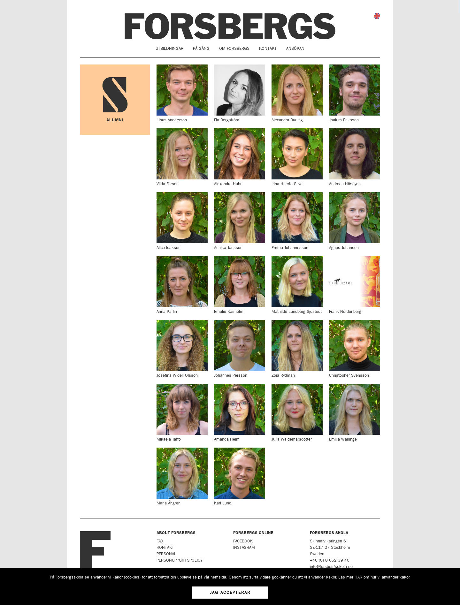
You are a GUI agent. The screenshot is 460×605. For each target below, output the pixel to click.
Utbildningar (169, 48)
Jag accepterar (230, 592)
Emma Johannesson (297, 221)
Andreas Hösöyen (354, 157)
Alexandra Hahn (239, 157)
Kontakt (268, 48)
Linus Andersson (182, 93)
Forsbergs (230, 26)
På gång (201, 48)
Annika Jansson (239, 221)
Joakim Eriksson (354, 93)
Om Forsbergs (234, 48)
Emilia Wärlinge (354, 412)
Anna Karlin (182, 285)
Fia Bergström (239, 93)
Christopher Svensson (354, 348)
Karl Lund (239, 476)
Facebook (243, 541)
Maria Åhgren (182, 476)
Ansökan (295, 48)
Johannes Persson (239, 348)
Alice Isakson (182, 221)
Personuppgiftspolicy (180, 560)
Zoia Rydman (297, 348)
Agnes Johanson (354, 221)
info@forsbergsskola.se (331, 566)
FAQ (160, 541)
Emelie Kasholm (239, 285)
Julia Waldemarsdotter (297, 412)
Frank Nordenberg (354, 285)
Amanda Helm (239, 412)
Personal (166, 553)
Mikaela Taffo (182, 412)
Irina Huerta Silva (297, 157)
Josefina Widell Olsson (182, 348)
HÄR (358, 577)
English (377, 16)
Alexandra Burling (297, 93)
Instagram (244, 547)
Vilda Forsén (182, 157)
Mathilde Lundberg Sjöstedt (297, 285)
